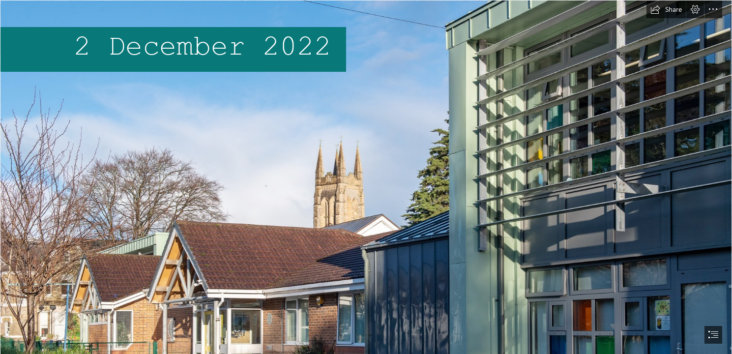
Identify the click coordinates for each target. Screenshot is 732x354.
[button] (666, 9)
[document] (366, 177)
